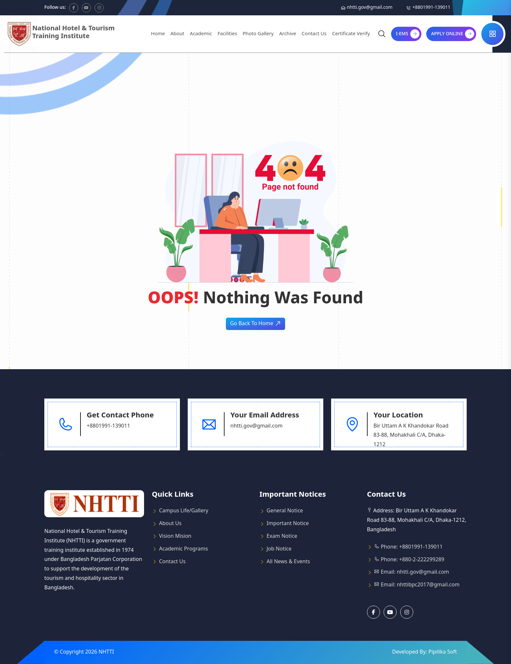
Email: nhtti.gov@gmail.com (411, 572)
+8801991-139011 (431, 8)
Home (158, 34)
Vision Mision (175, 536)
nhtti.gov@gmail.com (369, 8)
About (177, 34)
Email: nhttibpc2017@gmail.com (417, 585)
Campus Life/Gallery (183, 511)
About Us (170, 523)
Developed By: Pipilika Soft (424, 652)
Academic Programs (183, 549)
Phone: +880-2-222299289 (409, 560)
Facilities (227, 34)
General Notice (285, 511)
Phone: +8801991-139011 (408, 547)
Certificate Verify (351, 34)
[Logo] (68, 34)
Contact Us (314, 34)
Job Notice (279, 549)
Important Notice (288, 523)
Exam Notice (282, 536)
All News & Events (288, 562)
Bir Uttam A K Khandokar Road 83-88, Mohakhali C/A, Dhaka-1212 (410, 436)
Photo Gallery (257, 34)
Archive (287, 34)
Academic (201, 34)
